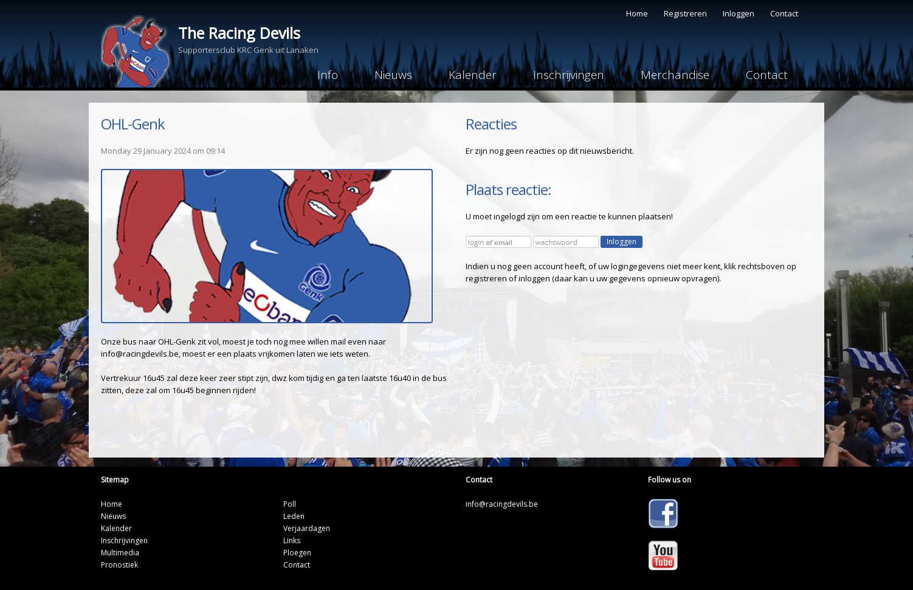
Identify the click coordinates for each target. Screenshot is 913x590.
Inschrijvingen (568, 74)
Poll (289, 504)
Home (637, 13)
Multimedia (120, 552)
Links (291, 540)
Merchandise (675, 74)
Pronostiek (119, 565)
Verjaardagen (306, 528)
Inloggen (738, 13)
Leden (294, 516)
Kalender (473, 74)
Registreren (685, 13)
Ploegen (297, 552)
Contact (784, 13)
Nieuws (393, 74)
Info (327, 74)
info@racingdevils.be (502, 504)
